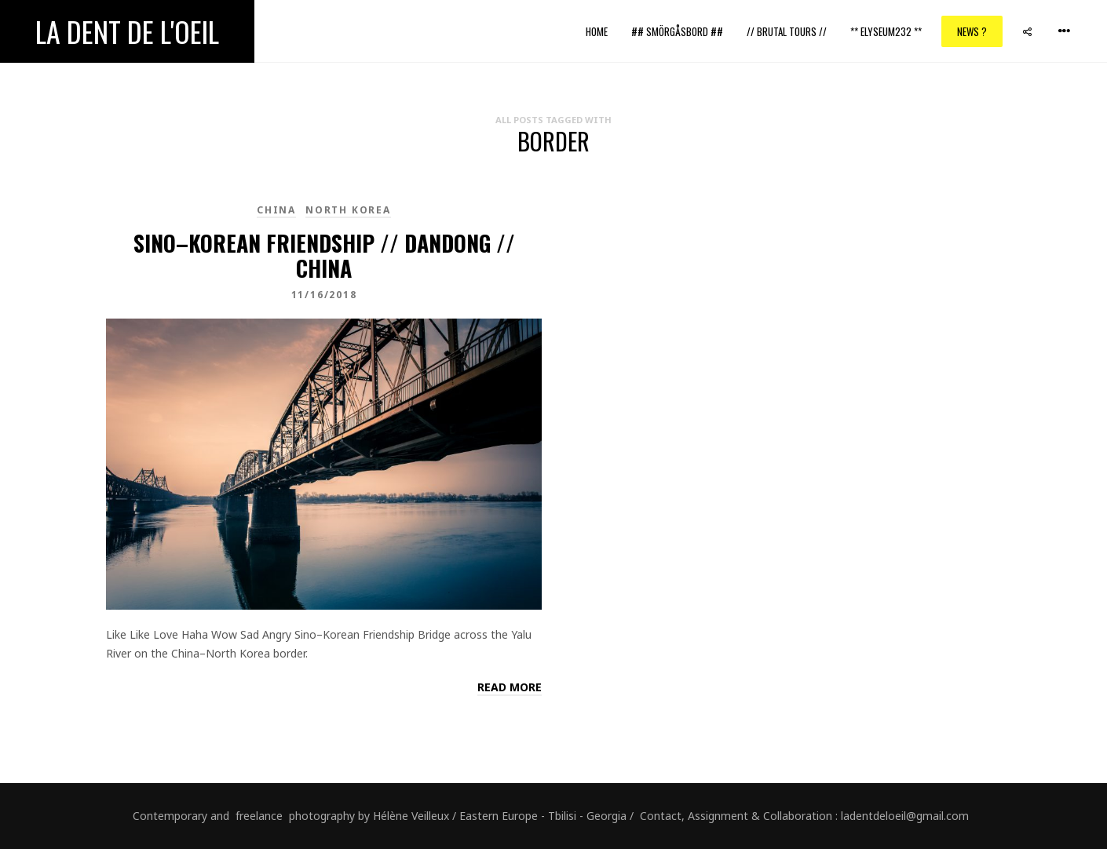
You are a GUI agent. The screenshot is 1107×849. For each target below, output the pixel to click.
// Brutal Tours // (787, 31)
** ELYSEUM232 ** (886, 31)
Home (597, 31)
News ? (972, 31)
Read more (509, 687)
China (276, 210)
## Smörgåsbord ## (677, 31)
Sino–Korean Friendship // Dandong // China (324, 255)
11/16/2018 (324, 294)
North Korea (348, 210)
